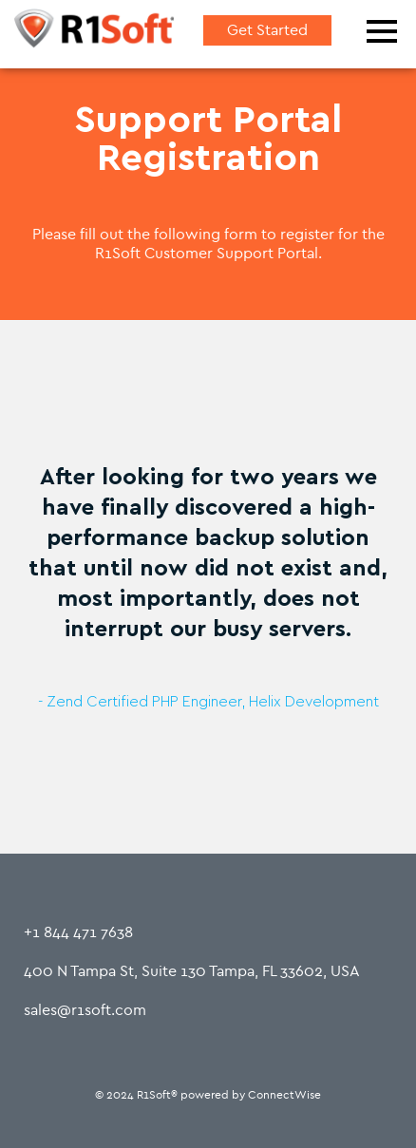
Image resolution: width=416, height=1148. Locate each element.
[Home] (94, 31)
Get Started (267, 30)
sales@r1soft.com (85, 1010)
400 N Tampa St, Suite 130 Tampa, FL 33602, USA (192, 971)
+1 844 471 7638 (78, 932)
